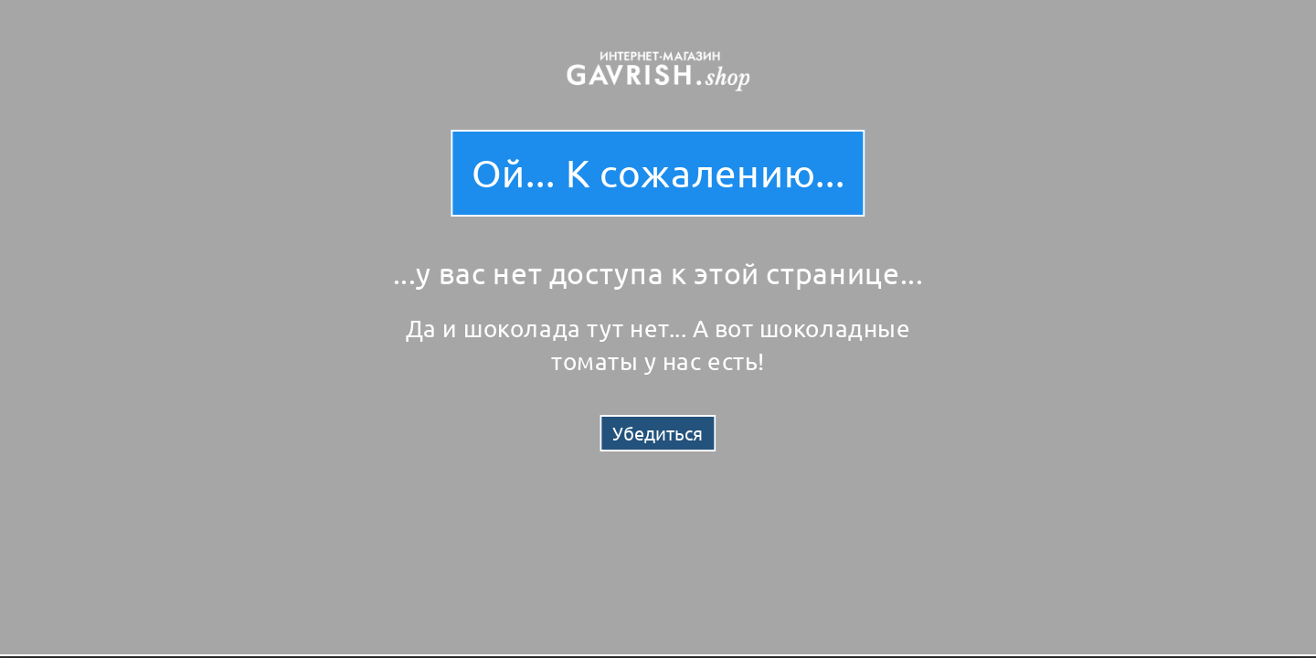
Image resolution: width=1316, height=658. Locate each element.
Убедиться (657, 432)
